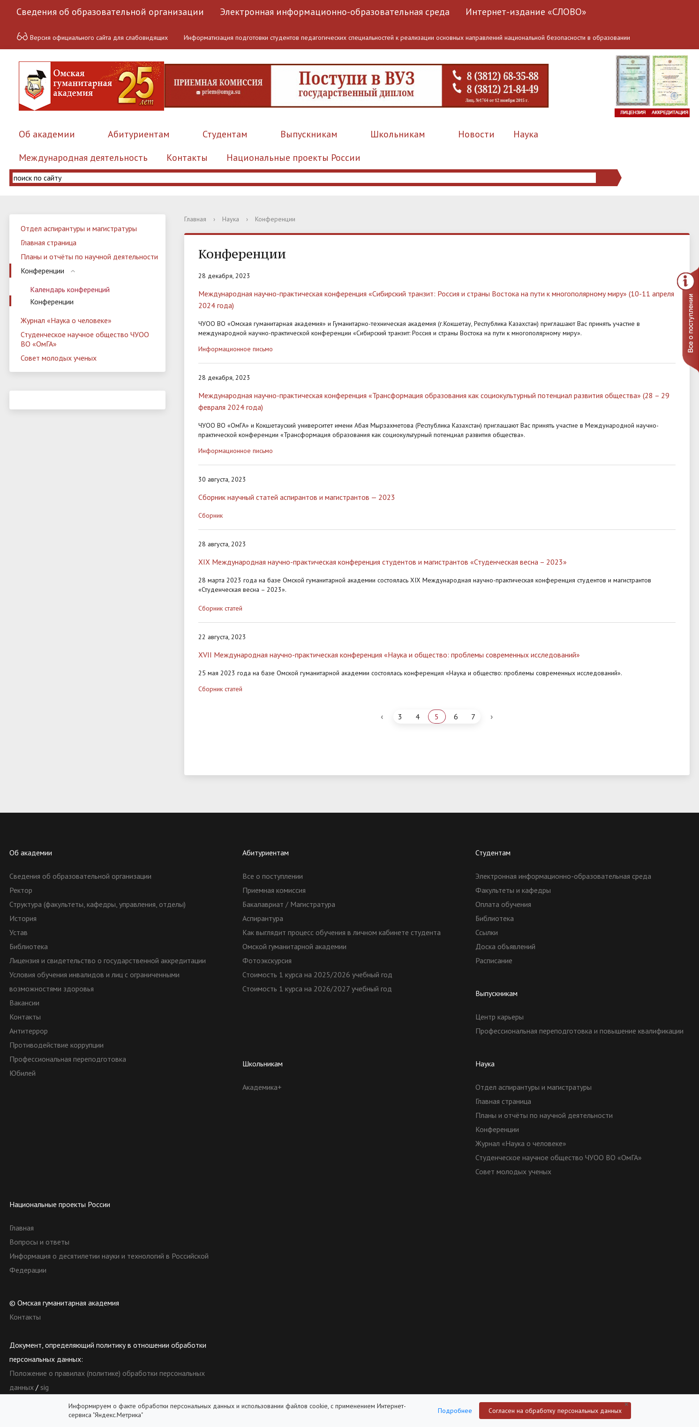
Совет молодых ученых (59, 357)
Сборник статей (220, 608)
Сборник (210, 515)
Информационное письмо (235, 349)
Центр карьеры (499, 1016)
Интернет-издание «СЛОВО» (526, 12)
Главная (195, 219)
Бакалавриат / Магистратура (288, 904)
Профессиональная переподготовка (67, 1059)
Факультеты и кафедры (513, 890)
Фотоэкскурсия (267, 960)
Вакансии (24, 1002)
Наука (525, 134)
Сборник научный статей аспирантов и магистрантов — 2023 (296, 497)
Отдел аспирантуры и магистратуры (79, 228)
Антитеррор (28, 1030)
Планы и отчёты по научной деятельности (89, 256)
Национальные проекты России (293, 157)
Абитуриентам (139, 134)
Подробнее (455, 1410)
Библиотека (28, 946)
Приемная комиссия (274, 890)
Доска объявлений (505, 946)
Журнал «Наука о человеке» (66, 320)
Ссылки (486, 932)
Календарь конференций (70, 289)
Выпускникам (309, 134)
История (23, 918)
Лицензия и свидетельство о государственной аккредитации (107, 960)
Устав (18, 932)
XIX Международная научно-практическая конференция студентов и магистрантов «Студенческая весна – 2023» (382, 561)
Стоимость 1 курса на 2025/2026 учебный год (317, 974)
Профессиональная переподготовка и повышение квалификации (579, 1030)
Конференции (42, 270)
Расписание (493, 960)
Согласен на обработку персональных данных (555, 1410)
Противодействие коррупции (56, 1044)
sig (44, 1387)
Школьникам (397, 134)
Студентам (225, 134)
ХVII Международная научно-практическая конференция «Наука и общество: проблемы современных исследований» (389, 654)
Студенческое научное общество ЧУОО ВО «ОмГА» (85, 339)
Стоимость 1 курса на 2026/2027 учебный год (317, 988)
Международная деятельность (83, 157)
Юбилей (22, 1073)
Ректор (20, 890)
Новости (476, 134)
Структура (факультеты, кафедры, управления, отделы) (97, 904)
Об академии (47, 134)
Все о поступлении (272, 876)
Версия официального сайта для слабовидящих (92, 36)
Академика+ (262, 1087)
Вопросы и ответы (39, 1241)
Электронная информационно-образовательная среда (335, 12)
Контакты (187, 157)
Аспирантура (262, 918)
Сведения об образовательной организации (110, 12)
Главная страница (48, 242)
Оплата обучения (503, 904)
